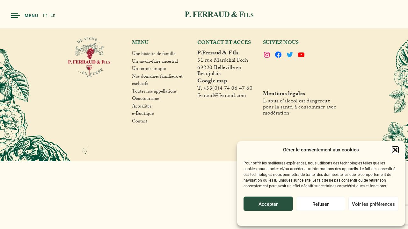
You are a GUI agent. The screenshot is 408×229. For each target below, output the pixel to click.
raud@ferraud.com (225, 97)
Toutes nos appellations (154, 92)
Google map (212, 82)
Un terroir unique (149, 69)
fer (200, 97)
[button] (395, 150)
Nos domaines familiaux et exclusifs (157, 80)
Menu (24, 15)
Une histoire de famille (153, 55)
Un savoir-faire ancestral (155, 62)
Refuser (320, 204)
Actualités (141, 107)
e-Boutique (143, 114)
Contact (139, 122)
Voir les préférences (373, 204)
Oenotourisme (145, 99)
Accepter (268, 204)
